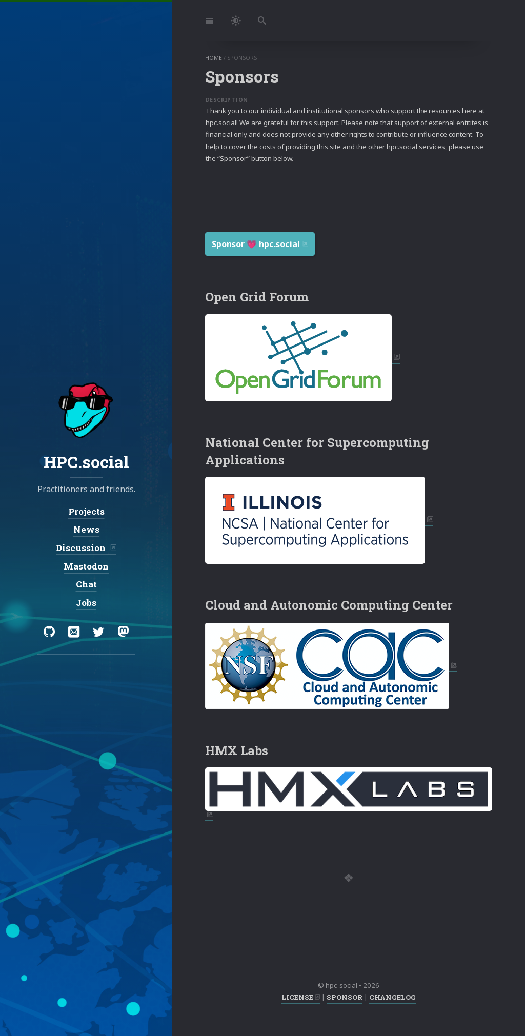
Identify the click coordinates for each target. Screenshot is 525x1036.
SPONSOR (344, 997)
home (213, 58)
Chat (86, 584)
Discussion (82, 548)
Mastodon (86, 566)
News (86, 529)
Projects (86, 511)
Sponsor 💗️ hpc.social (256, 244)
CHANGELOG (392, 997)
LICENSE (297, 997)
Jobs (86, 602)
